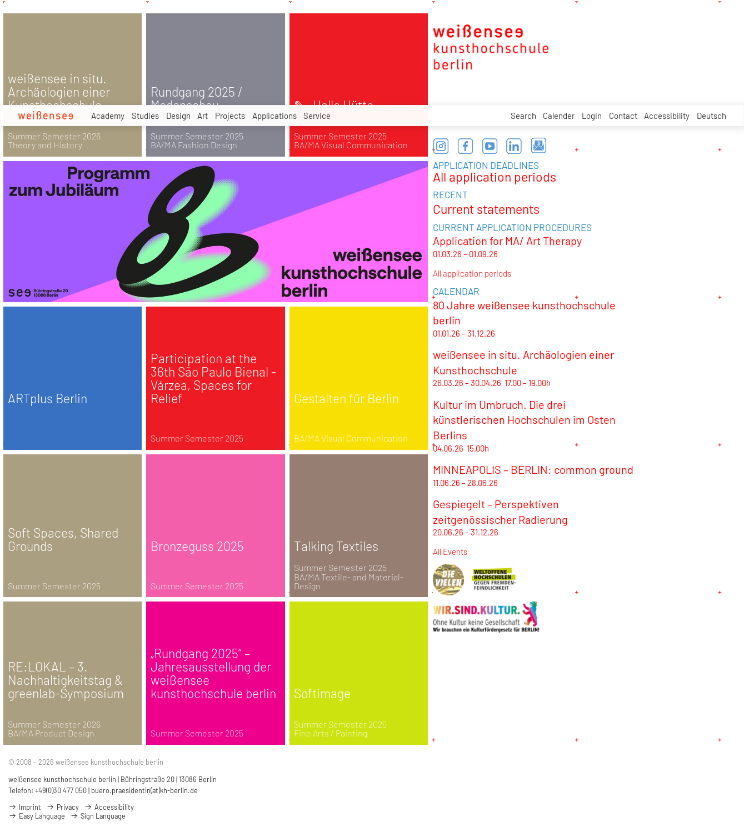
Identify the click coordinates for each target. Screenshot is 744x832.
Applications (274, 117)
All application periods (494, 176)
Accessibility (667, 116)
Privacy (62, 807)
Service (317, 117)
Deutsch (711, 116)
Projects (230, 116)
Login (592, 116)
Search (523, 116)
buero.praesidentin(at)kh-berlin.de (144, 790)
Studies (145, 116)
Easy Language (36, 815)
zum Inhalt (0, 0)
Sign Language (98, 815)
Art (202, 116)
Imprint (24, 807)
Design (178, 116)
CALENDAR (456, 291)
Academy (107, 116)
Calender (559, 116)
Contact (623, 116)
